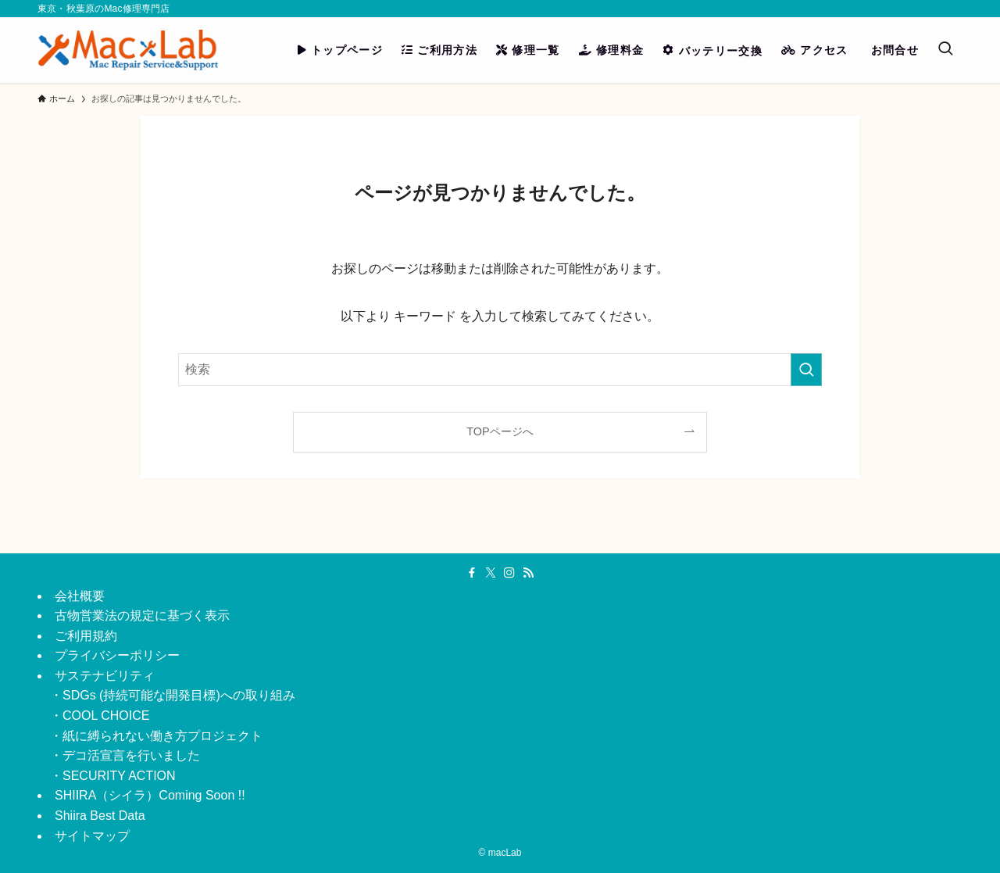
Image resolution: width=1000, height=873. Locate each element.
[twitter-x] (491, 573)
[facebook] (472, 573)
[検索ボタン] (945, 50)
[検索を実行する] (806, 369)
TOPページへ (499, 431)
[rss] (528, 573)
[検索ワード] (500, 369)
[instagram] (509, 573)
